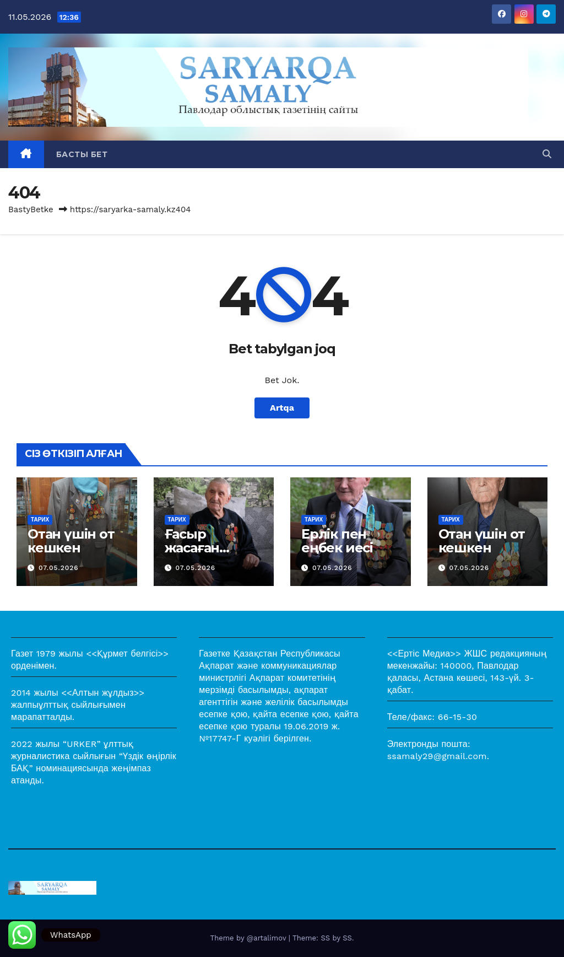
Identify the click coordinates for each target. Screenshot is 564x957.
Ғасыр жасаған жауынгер (199, 547)
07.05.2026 (59, 568)
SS (347, 938)
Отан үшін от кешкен (71, 541)
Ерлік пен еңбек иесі (337, 541)
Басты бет (82, 154)
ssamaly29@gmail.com (437, 756)
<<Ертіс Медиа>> (424, 653)
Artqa (282, 407)
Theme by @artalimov (249, 938)
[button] (547, 154)
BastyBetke (30, 209)
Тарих (40, 520)
